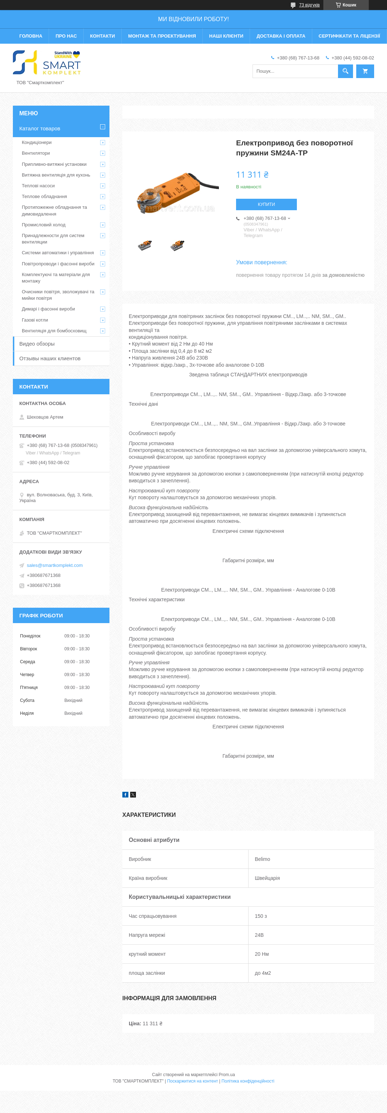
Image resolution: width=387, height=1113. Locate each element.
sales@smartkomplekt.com (55, 565)
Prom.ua (227, 1074)
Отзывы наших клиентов (49, 358)
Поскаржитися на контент (192, 1081)
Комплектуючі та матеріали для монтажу (56, 278)
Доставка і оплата (280, 36)
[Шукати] (345, 71)
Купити (266, 204)
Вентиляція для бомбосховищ (54, 330)
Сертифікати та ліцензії (349, 36)
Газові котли (35, 320)
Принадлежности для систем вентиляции (53, 239)
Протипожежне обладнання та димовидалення (54, 210)
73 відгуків (309, 5)
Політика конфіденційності (247, 1081)
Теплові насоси (38, 185)
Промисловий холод (43, 224)
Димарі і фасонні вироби (48, 309)
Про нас (66, 36)
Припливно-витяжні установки (54, 164)
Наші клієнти (226, 36)
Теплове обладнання (44, 196)
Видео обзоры (37, 344)
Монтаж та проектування (162, 36)
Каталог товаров (39, 128)
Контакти (102, 36)
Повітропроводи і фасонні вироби (58, 263)
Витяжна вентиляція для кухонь (56, 175)
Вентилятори (36, 153)
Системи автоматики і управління (58, 252)
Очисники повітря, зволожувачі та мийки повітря (58, 295)
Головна (30, 36)
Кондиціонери (37, 142)
